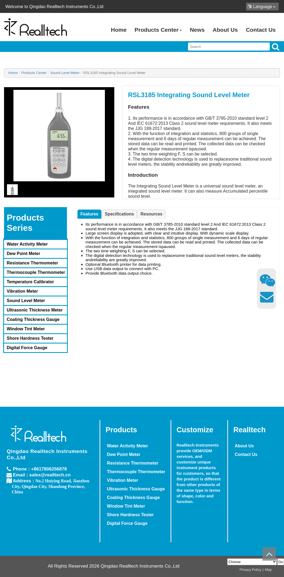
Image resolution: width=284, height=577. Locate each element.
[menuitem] (35, 244)
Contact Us (261, 30)
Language (261, 6)
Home (118, 30)
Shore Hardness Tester (30, 338)
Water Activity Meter (27, 244)
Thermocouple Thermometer (36, 272)
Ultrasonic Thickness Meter (35, 310)
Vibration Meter (22, 291)
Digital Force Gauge (27, 347)
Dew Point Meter (23, 253)
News (197, 30)
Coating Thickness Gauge (33, 319)
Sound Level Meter (26, 300)
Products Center (158, 30)
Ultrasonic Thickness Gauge (126, 489)
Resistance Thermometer (32, 263)
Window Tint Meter (26, 329)
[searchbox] (229, 47)
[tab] (89, 214)
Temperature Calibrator (30, 281)
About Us (225, 30)
